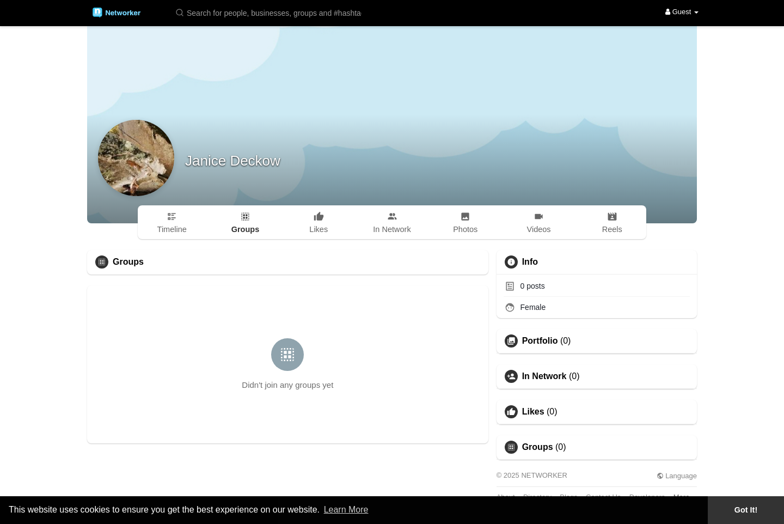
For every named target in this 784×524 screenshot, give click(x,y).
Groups (537, 447)
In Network (544, 376)
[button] (270, 12)
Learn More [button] (346, 509)
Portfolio (540, 341)
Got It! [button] (745, 509)
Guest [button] (682, 12)
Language (677, 475)
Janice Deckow (232, 161)
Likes (533, 411)
